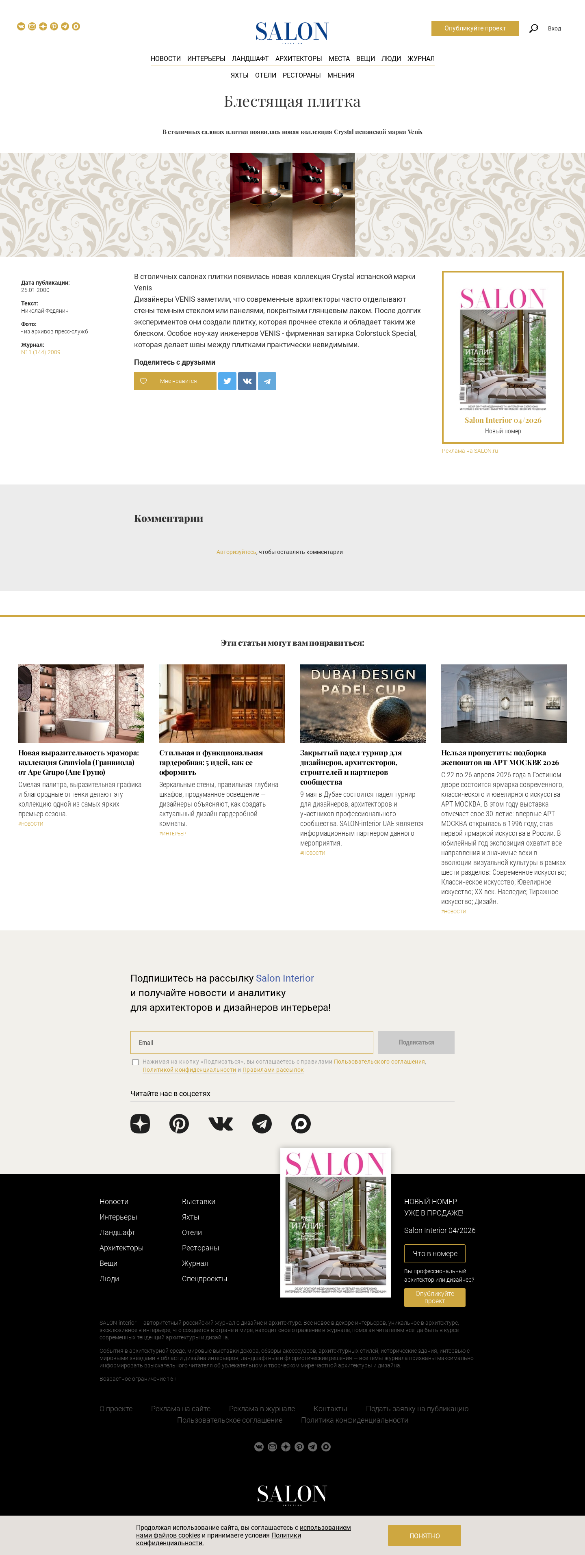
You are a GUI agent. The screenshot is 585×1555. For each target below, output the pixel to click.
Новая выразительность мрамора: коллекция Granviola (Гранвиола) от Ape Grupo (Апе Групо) (78, 762)
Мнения (340, 75)
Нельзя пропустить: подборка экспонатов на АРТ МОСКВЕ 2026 (500, 757)
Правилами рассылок (273, 1069)
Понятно (425, 1536)
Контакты (330, 1408)
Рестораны (302, 75)
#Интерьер (172, 833)
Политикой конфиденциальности (189, 1069)
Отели (265, 75)
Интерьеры (206, 59)
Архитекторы (298, 59)
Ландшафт (250, 59)
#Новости (30, 824)
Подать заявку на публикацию (417, 1408)
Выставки (198, 1201)
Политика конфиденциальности (354, 1420)
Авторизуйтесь (236, 552)
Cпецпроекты (205, 1278)
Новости (166, 59)
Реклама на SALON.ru (470, 451)
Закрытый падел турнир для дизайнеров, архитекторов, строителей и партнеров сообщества (351, 767)
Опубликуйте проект (475, 28)
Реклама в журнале (262, 1408)
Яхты (240, 75)
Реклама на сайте (180, 1408)
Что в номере (435, 1253)
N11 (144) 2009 (41, 352)
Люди (391, 59)
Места (339, 59)
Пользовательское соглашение (229, 1420)
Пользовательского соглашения (379, 1061)
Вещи (365, 59)
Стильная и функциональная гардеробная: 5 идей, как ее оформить (211, 762)
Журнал (421, 59)
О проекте (116, 1408)
